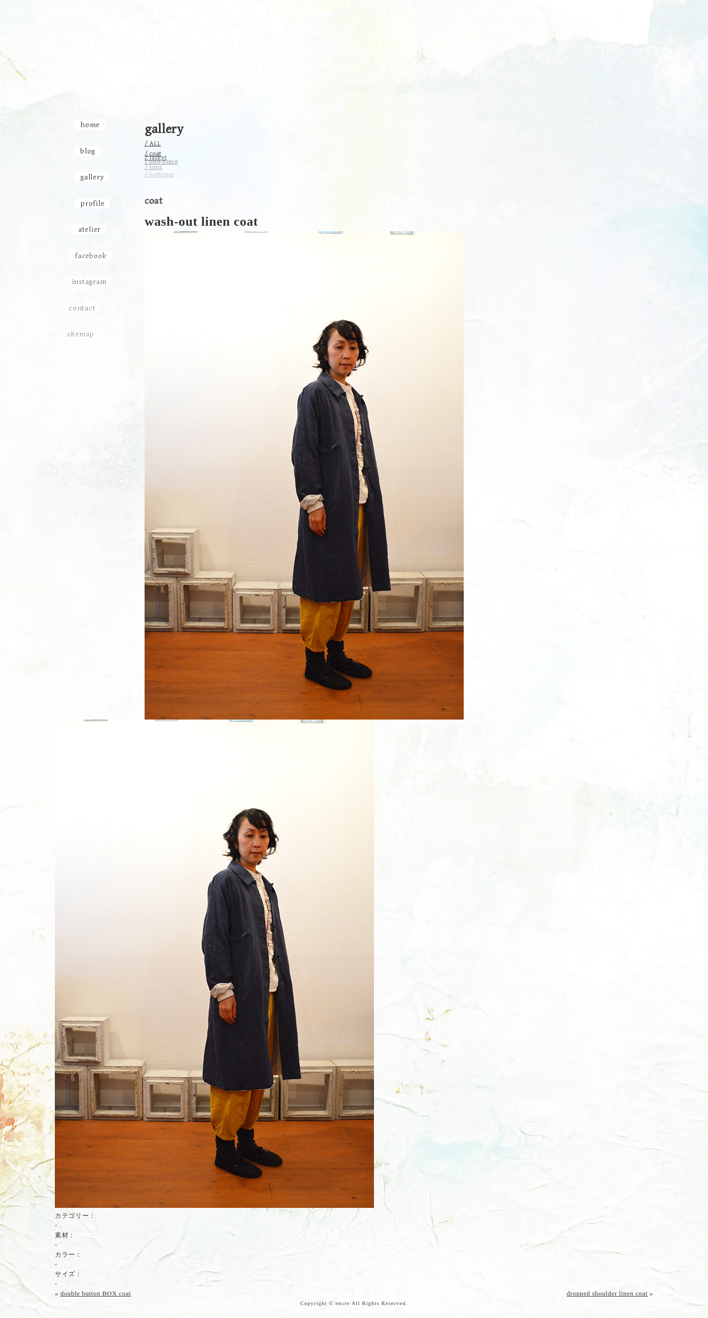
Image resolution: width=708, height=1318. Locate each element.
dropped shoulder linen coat (607, 1293)
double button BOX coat (95, 1293)
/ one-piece (161, 159)
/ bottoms (159, 173)
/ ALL (153, 143)
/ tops (154, 166)
